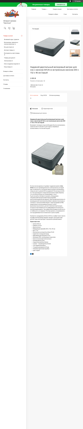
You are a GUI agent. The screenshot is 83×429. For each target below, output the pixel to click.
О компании (6, 88)
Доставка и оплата (8, 75)
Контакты (6, 80)
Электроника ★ (8, 60)
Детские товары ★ (9, 50)
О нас (65, 14)
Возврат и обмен (8, 71)
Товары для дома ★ (9, 58)
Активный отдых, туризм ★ (11, 39)
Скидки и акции (57, 9)
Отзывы (5, 84)
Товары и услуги (8, 35)
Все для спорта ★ (9, 47)
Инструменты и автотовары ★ (12, 54)
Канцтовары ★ (8, 67)
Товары (44, 9)
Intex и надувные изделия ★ (12, 64)
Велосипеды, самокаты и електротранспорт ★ (11, 43)
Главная (34, 9)
